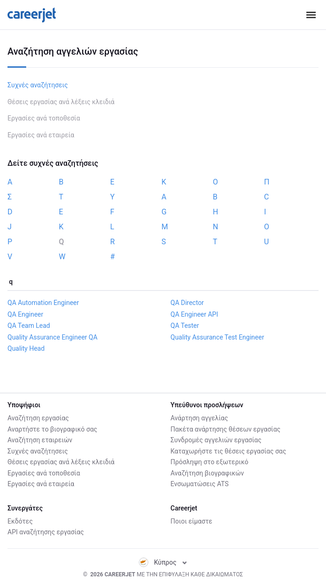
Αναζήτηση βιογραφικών (207, 473)
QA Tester (185, 325)
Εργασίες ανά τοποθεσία (43, 118)
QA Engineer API (194, 314)
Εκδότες (20, 521)
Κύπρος (163, 562)
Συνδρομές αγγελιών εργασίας (216, 440)
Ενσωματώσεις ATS (200, 484)
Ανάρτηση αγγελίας (199, 418)
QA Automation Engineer (43, 302)
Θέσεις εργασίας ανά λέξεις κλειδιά (61, 102)
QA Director (187, 302)
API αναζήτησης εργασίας (45, 532)
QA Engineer (25, 314)
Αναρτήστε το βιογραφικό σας (52, 429)
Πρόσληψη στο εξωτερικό (209, 462)
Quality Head (25, 348)
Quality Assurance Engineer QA (52, 337)
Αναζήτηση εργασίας (38, 418)
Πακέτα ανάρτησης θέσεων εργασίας (226, 429)
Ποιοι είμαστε (191, 521)
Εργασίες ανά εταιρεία (40, 135)
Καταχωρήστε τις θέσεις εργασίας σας (228, 451)
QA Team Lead (28, 325)
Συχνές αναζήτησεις (37, 85)
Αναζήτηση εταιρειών (39, 440)
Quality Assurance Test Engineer (217, 337)
